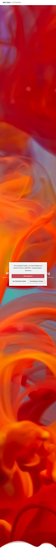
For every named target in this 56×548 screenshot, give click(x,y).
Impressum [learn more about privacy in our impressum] (28, 270)
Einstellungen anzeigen (36, 281)
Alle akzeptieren (28, 276)
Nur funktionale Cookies (19, 281)
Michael (12, 2)
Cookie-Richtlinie (37, 268)
